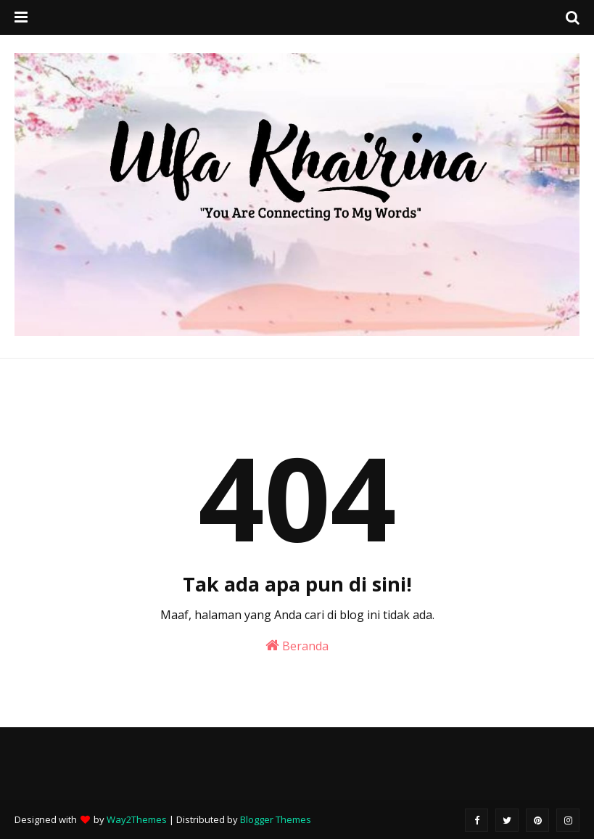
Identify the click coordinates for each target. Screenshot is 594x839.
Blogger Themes (275, 819)
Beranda (297, 646)
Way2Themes (137, 819)
